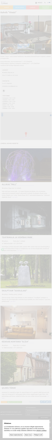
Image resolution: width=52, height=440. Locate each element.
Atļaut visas (28, 435)
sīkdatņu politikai (41, 430)
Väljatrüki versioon (15, 401)
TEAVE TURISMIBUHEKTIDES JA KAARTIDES (12, 414)
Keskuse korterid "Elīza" (15, 342)
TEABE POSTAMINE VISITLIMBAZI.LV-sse (11, 412)
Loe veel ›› (15, 197)
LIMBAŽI (32, 7)
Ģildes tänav (9, 388)
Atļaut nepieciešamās (16, 435)
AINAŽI (6, 7)
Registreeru (44, 417)
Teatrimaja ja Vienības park (17, 237)
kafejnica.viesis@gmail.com (10, 86)
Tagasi (4, 401)
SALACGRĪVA (19, 7)
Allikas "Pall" (9, 184)
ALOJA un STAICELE (45, 7)
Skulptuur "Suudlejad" (14, 291)
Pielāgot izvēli (38, 435)
